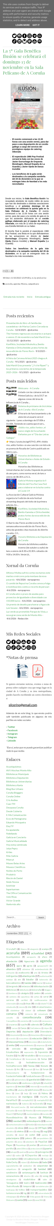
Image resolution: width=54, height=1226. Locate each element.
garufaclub (34, 1079)
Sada (44, 1162)
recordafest (12, 1158)
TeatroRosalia (12, 1186)
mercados (10, 1110)
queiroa (22, 1152)
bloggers (48, 990)
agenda (16, 284)
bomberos (13, 993)
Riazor (46, 1159)
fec (19, 1055)
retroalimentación (31, 1159)
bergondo (13, 986)
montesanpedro (42, 1110)
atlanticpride (28, 976)
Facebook (12, 730)
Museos (32, 1117)
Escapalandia (12, 829)
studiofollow (29, 1179)
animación (10, 973)
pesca (20, 1142)
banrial (39, 983)
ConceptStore (11, 1021)
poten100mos (22, 1148)
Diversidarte (46, 1031)
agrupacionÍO (42, 966)
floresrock (28, 1069)
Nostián (31, 1124)
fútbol (46, 1076)
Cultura (47, 1024)
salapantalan (42, 1166)
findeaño (9, 1069)
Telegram (12, 737)
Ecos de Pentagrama (16, 818)
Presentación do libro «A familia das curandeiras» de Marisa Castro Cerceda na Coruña (27, 326)
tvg (24, 1193)
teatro (27, 1183)
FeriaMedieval (15, 1059)
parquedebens (43, 1138)
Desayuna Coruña (14, 807)
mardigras (27, 1096)
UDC (32, 1193)
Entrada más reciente (13, 296)
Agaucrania (29, 961)
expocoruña (29, 1052)
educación (37, 1038)
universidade (43, 1193)
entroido (16, 1049)
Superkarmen (12, 889)
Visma (46, 1197)
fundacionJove (37, 1073)
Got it (36, 25)
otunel (21, 1135)
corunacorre (47, 1021)
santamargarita (29, 1172)
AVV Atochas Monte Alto (18, 770)
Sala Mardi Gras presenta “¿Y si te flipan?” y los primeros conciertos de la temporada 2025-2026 (27, 369)
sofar (37, 1176)
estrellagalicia (37, 1048)
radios (18, 1155)
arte (35, 973)
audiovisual (44, 976)
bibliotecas (11, 990)
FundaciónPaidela (14, 1076)
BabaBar (30, 979)
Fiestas (31, 1065)
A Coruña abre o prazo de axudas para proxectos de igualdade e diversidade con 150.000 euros (26, 597)
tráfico (22, 1190)
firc (18, 1069)
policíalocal (44, 1145)
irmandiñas (44, 1086)
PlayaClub (42, 1141)
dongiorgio (47, 1035)
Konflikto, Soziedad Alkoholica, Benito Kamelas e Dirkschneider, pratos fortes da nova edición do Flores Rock (26, 347)
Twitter (11, 726)
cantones (13, 997)
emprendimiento (26, 1045)
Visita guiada (35, 1197)
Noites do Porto (14, 870)
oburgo (31, 1128)
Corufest (35, 1021)
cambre (37, 993)
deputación (27, 1031)
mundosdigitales (33, 1114)
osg (45, 1131)
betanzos (25, 986)
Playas (9, 1145)
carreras (10, 1000)
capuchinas (25, 997)
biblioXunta (24, 990)
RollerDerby (11, 1162)
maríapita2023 (43, 1100)
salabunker (27, 1166)
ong (38, 1131)
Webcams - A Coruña (28, 388)
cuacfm (24, 1024)
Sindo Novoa (12, 881)
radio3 (9, 1155)
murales (46, 1114)
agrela (29, 966)
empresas (41, 1045)
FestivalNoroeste (14, 1066)
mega (49, 1103)
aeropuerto (31, 957)
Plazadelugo (21, 1145)
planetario (30, 1142)
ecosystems (24, 1038)
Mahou (45, 1093)
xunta (20, 1200)
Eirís (50, 1038)
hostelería (13, 1083)
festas (44, 1059)
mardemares (11, 1097)
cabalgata (24, 993)
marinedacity (12, 1103)
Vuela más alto (13, 904)
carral (45, 996)
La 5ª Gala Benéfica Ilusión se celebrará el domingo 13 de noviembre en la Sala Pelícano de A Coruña (24, 62)
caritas (36, 997)
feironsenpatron (45, 1056)
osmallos (9, 1135)
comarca (11, 1013)
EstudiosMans (12, 1052)
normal (49, 1121)
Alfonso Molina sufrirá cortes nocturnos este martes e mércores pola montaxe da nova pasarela (28, 576)
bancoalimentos (13, 983)
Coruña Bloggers (14, 792)
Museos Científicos (15, 867)
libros (8, 1093)
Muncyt (10, 859)
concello (9, 1017)
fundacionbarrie (12, 1073)
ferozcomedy (31, 1059)
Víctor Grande (13, 900)
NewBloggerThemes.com (27, 1222)
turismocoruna (13, 1193)
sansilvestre (11, 1172)
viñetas (22, 1196)
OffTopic (42, 1127)
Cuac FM (10, 803)
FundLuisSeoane (33, 1076)
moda (20, 1110)
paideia (45, 1135)
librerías (45, 1090)
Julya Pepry (12, 848)
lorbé (35, 1093)
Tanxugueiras (12, 1183)
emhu (11, 1045)
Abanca (23, 949)
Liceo (17, 1093)
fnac (37, 1069)
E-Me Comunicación (16, 815)
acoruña (9, 284)
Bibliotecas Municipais (17, 774)
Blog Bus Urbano (14, 789)
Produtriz (11, 874)
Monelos (29, 1110)
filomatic (44, 1066)
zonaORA (39, 1200)
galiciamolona (20, 1080)
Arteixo (44, 972)
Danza (23, 1028)
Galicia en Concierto (16, 837)
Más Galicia (12, 855)
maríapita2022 (27, 1100)
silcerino (27, 1176)
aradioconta (24, 972)
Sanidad (42, 1169)
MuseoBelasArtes (14, 1117)
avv (19, 979)
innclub (21, 1086)
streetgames (11, 1179)
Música (24, 284)
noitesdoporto (33, 1121)
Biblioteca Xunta (14, 785)
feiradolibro (29, 1055)
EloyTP (10, 826)
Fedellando (11, 833)
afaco (44, 957)
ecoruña (12, 1038)
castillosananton (40, 1000)
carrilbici (24, 1000)
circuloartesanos (44, 1007)
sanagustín (27, 1169)
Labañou (21, 1090)
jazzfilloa (10, 1090)
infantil (46, 1083)
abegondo (34, 949)
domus (25, 1035)
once (31, 1131)
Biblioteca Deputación (17, 777)
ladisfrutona (33, 1090)
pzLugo (13, 1152)
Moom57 (9, 1114)
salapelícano (33, 284)
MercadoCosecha (18, 1107)
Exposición (43, 1052)
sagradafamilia (12, 1166)
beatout (49, 983)
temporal (27, 1186)
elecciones (33, 1042)
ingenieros (10, 1086)
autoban (9, 979)
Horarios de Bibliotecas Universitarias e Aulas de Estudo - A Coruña (34, 459)
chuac (28, 1003)
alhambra (11, 969)
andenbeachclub (41, 969)
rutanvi (24, 1162)
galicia (8, 1080)
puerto (48, 1148)
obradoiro (10, 1128)
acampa (45, 949)
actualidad (37, 953)
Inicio (29, 296)
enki (50, 1045)
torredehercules (42, 1186)
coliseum (41, 1010)
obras (20, 1127)
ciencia (21, 1007)
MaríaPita (44, 1097)
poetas (33, 1145)
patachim (10, 1142)
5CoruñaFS (11, 949)
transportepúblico (38, 1190)
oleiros (20, 1131)
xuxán (30, 1200)
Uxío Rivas (11, 896)
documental (15, 1035)
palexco (28, 1138)
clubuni (28, 1010)
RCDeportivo (31, 1155)
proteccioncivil (36, 1148)
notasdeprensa (43, 1124)
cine (29, 1007)
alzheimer (26, 969)
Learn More (23, 25)
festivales (10, 1062)
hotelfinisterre (27, 1083)
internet (33, 1086)
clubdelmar (15, 1010)
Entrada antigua (43, 296)
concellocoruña (32, 1017)
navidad (17, 1121)
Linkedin (11, 740)
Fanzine (9, 1055)
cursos (14, 1028)
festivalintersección (35, 1062)
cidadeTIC (44, 1003)
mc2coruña (38, 1103)
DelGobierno (35, 1028)
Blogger (45, 1216)
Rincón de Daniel (14, 878)
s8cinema (34, 1162)
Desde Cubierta (14, 811)
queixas (31, 1152)
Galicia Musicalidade (16, 841)
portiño (9, 1148)
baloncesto (43, 979)
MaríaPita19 (11, 1100)
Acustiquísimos (13, 766)
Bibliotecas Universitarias (19, 781)
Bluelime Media (22, 1219)
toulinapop (10, 1190)
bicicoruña (36, 990)
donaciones (35, 1035)
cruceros (13, 1024)
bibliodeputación (41, 986)
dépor (46, 1028)
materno (25, 1104)
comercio (29, 1014)
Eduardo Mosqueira (16, 822)
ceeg (21, 1003)
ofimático (10, 1131)
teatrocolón (41, 1182)
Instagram (12, 733)
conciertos (24, 1021)
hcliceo (48, 1079)
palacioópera (12, 1138)
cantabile (48, 993)
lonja (26, 1093)
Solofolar (10, 885)
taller (45, 1179)
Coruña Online (13, 796)
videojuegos (11, 1197)
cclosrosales (11, 1003)
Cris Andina (12, 800)
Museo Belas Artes (15, 863)
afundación (11, 961)
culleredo (35, 1024)
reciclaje (45, 1155)
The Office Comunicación (19, 893)
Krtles (9, 852)
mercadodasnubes (38, 1107)
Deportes (11, 1031)
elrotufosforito (46, 1042)
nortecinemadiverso (17, 1124)
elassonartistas (16, 1041)
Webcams (10, 1200)
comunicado (43, 1014)
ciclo (36, 1003)
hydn (38, 1083)
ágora (19, 966)
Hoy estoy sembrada (16, 844)
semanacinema (12, 1176)
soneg (45, 1176)
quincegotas (43, 1152)
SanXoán (44, 1172)
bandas (28, 982)
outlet (32, 1135)
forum (46, 1069)
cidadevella (11, 1007)
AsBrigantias (12, 976)
